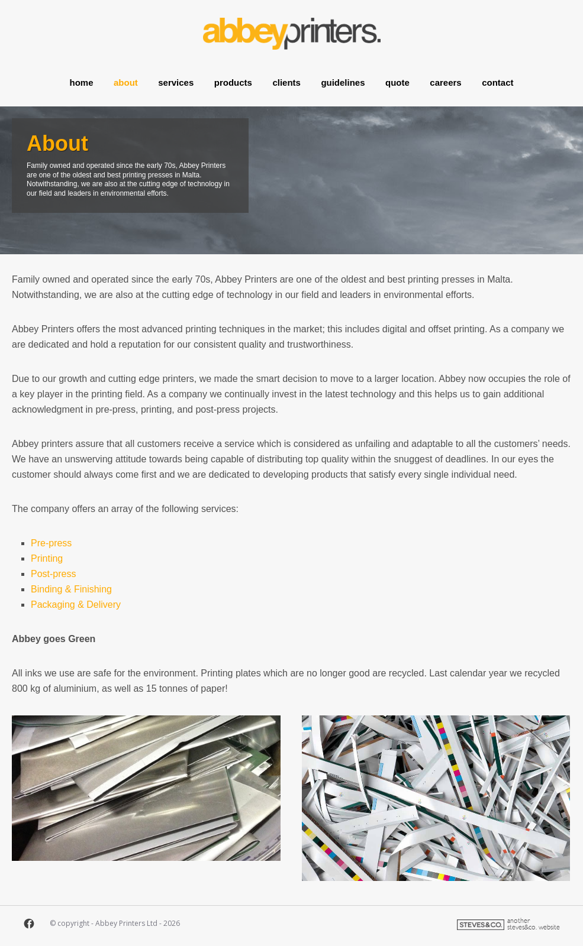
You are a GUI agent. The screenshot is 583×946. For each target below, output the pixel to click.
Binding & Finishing (71, 589)
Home (82, 78)
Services (176, 78)
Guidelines (343, 78)
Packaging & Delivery (76, 605)
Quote (397, 78)
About (126, 78)
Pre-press (51, 543)
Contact (497, 78)
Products (233, 78)
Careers (445, 78)
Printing (47, 558)
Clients (286, 78)
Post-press (53, 574)
